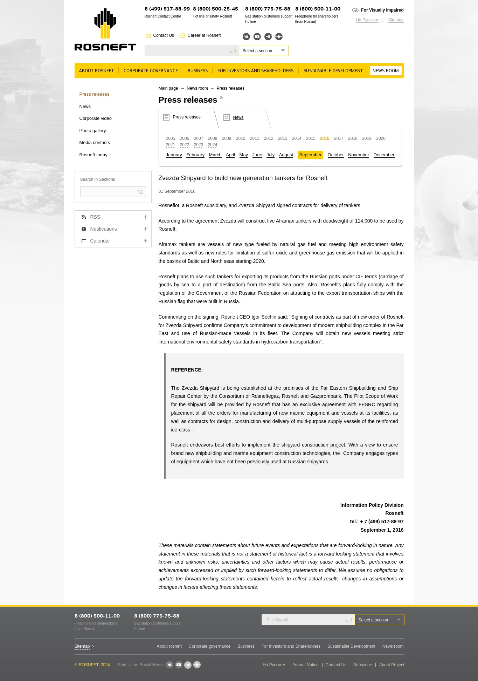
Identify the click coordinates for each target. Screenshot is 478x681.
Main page (168, 88)
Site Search (278, 620)
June (257, 154)
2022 (184, 144)
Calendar (100, 241)
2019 (367, 138)
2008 (212, 138)
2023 (198, 144)
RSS (95, 217)
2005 (170, 138)
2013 (283, 138)
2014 (297, 138)
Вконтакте (246, 36)
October (336, 154)
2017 (339, 138)
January (174, 154)
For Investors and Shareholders (255, 71)
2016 (325, 138)
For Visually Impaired (382, 10)
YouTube (257, 36)
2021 (170, 144)
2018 (353, 138)
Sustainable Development (333, 71)
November (358, 154)
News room (386, 71)
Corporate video (95, 118)
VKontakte (169, 665)
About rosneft (96, 71)
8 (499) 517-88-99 (167, 9)
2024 (212, 144)
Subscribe (362, 664)
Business (198, 71)
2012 (268, 138)
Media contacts (94, 142)
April (230, 154)
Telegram (268, 36)
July (270, 154)
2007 (198, 138)
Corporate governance (151, 71)
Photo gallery (92, 130)
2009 (226, 138)
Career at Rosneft (204, 35)
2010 (240, 138)
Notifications (103, 229)
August (286, 154)
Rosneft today (93, 154)
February (195, 154)
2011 (254, 138)
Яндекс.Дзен (279, 36)
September (310, 154)
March (215, 154)
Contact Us (163, 35)
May (244, 154)
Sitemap (395, 20)
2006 (184, 138)
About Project (391, 664)
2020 (381, 138)
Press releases (94, 94)
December (384, 154)
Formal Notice (305, 664)
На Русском (367, 20)
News (85, 106)
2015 (311, 138)
